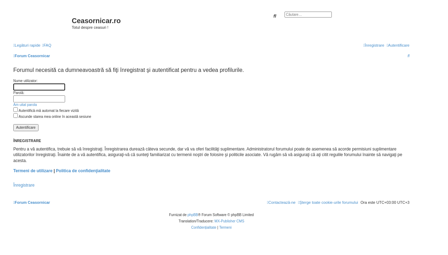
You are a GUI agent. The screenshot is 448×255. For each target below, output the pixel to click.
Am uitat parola (25, 105)
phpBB (193, 215)
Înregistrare (24, 185)
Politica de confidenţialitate (83, 170)
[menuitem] (46, 45)
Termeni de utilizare (32, 170)
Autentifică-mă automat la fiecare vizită (46, 111)
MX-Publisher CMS (229, 221)
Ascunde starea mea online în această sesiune (52, 117)
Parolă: (18, 93)
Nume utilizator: (25, 81)
